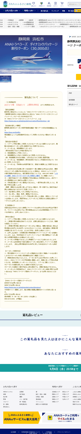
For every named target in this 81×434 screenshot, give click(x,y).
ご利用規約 (48, 432)
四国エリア (55, 399)
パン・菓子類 (23, 399)
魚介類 (5, 397)
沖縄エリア (55, 402)
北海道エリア (56, 392)
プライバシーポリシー (63, 432)
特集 (63, 11)
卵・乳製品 (23, 402)
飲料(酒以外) (23, 404)
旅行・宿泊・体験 (41, 394)
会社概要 (13, 432)
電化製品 (38, 399)
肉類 (4, 394)
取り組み (71, 11)
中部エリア (65, 394)
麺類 (21, 397)
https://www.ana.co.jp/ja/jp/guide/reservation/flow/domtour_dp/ (27, 121)
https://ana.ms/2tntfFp (12, 132)
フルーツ (5, 402)
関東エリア (55, 394)
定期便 (21, 392)
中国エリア (65, 397)
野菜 (4, 399)
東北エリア (65, 392)
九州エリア (65, 399)
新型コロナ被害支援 (42, 404)
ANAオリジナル (7, 392)
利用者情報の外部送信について (30, 432)
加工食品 (22, 394)
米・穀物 (5, 404)
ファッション (40, 402)
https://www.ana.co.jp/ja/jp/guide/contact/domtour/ (22, 287)
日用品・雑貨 (40, 397)
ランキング (55, 11)
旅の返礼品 (44, 11)
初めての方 (76, 402)
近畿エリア (55, 397)
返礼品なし (6, 407)
